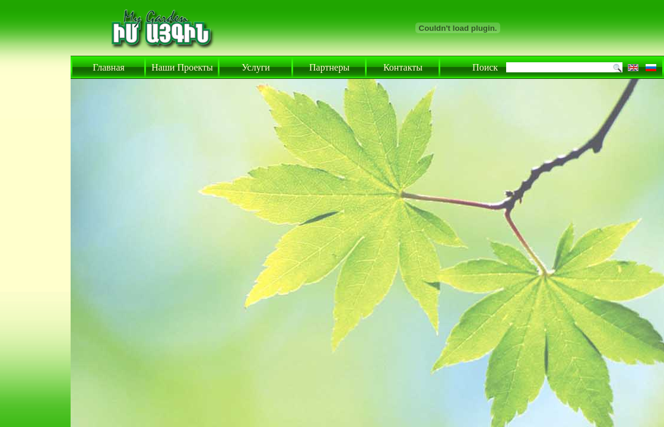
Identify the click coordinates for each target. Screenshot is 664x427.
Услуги (256, 67)
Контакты (402, 67)
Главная (109, 67)
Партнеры (329, 67)
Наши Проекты (182, 67)
